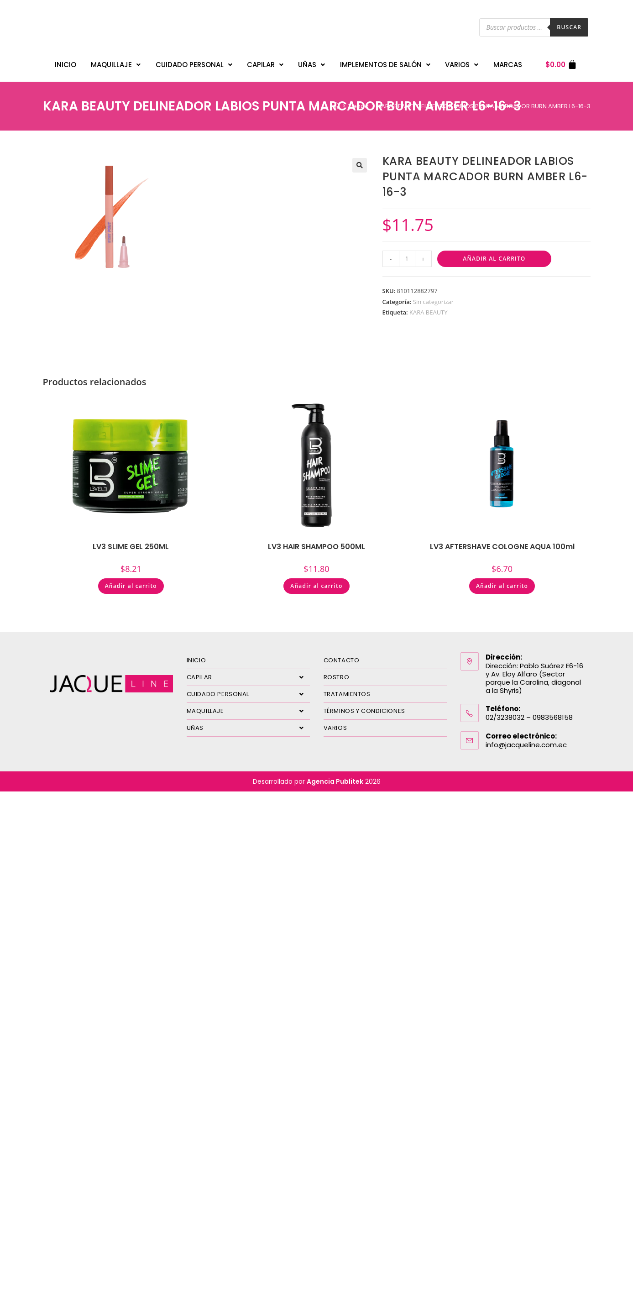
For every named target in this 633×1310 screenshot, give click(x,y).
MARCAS (507, 62)
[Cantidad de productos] (407, 254)
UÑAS (311, 62)
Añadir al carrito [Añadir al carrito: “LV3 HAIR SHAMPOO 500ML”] (316, 581)
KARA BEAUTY (428, 308)
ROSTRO (337, 672)
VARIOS (461, 62)
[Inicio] (337, 101)
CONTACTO (342, 655)
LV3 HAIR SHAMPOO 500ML (316, 542)
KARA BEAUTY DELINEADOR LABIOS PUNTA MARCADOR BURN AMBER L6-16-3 (484, 101)
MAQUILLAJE (116, 62)
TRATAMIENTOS (347, 689)
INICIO (65, 62)
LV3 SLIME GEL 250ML (131, 542)
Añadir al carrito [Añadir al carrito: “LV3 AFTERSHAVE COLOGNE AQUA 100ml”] (502, 581)
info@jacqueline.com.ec (526, 740)
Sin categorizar (433, 297)
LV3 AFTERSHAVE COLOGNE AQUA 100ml (502, 542)
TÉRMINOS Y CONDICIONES (364, 706)
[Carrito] (561, 62)
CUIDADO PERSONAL (194, 62)
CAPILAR (265, 62)
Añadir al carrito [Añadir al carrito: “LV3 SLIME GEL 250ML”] (131, 581)
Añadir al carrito (494, 254)
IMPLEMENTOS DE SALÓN (385, 62)
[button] (359, 160)
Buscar (569, 27)
